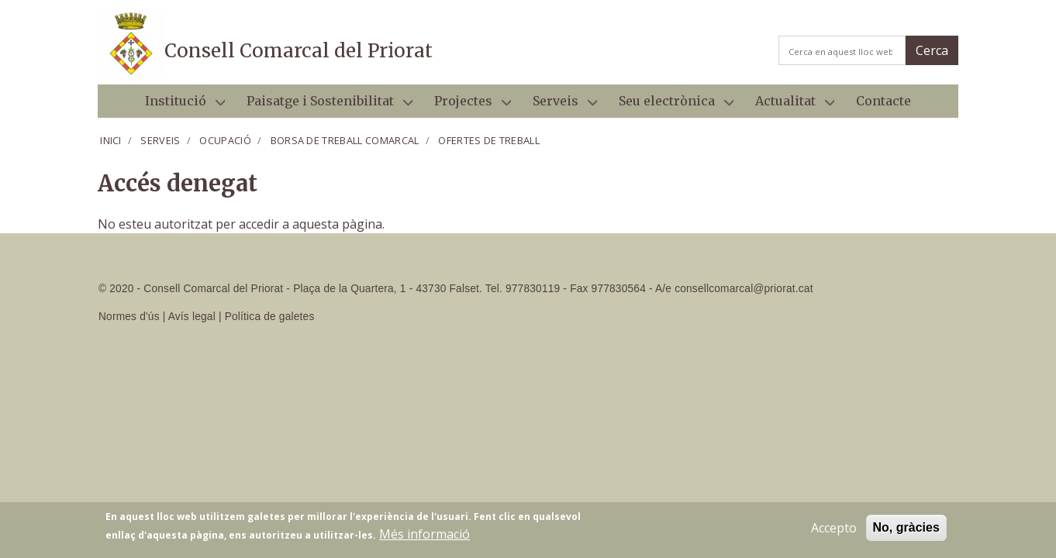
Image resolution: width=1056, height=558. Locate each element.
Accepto (834, 529)
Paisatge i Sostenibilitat (323, 105)
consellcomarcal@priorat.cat (744, 288)
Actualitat (788, 105)
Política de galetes (270, 316)
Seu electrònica (669, 105)
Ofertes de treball (489, 140)
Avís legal (192, 316)
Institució (179, 105)
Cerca (932, 50)
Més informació (424, 535)
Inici (111, 140)
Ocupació (225, 140)
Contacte (883, 100)
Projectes (466, 105)
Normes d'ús (129, 316)
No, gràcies (906, 529)
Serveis (558, 105)
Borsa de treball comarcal (345, 140)
